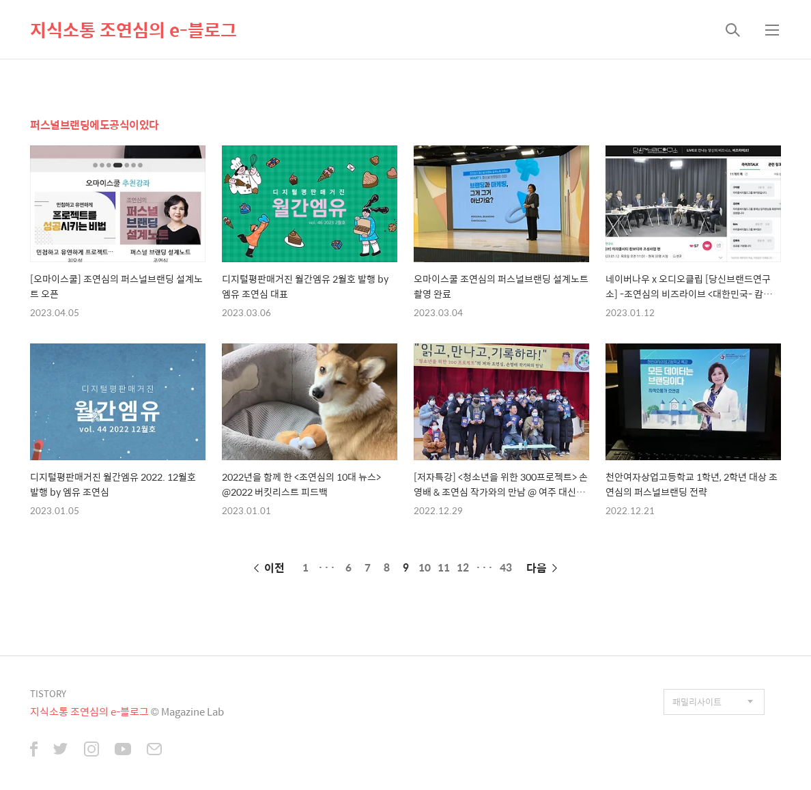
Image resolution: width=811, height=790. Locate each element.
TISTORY (48, 693)
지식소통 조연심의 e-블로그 (133, 29)
